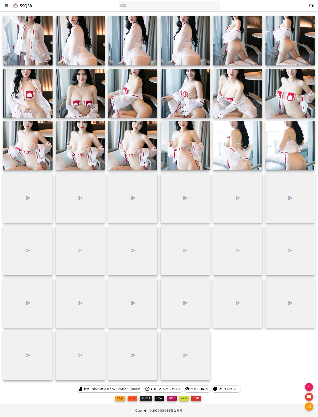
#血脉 (184, 398)
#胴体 (132, 398)
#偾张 (171, 398)
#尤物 (120, 398)
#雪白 (159, 398)
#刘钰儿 (145, 398)
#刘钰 (196, 398)
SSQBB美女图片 (171, 410)
